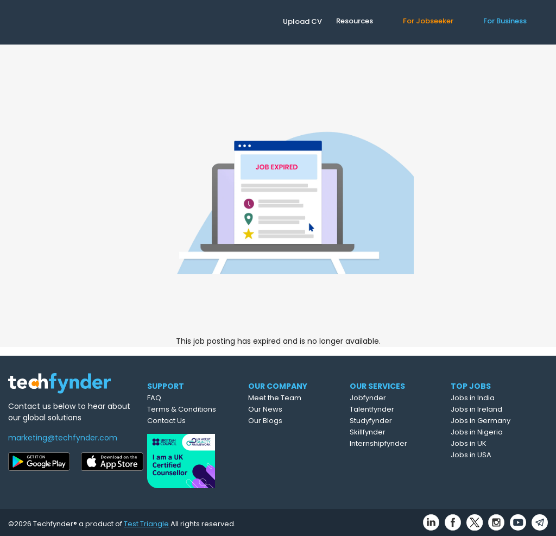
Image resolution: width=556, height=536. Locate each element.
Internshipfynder (398, 443)
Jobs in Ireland (495, 409)
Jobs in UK (488, 443)
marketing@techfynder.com (62, 437)
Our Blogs (284, 420)
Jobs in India (492, 398)
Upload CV (302, 21)
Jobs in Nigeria (496, 432)
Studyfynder (390, 420)
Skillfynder (387, 432)
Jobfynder (387, 398)
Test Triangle (146, 520)
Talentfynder (391, 409)
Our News (284, 409)
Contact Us (180, 420)
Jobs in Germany (499, 420)
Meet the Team (293, 398)
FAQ (168, 398)
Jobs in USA (490, 455)
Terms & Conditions (195, 409)
